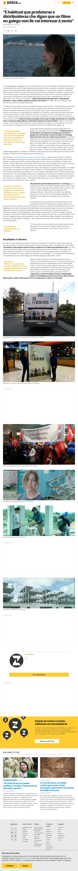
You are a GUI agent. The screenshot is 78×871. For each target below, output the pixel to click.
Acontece (48, 837)
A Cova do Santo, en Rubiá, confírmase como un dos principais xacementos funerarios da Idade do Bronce (57, 786)
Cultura (5, 8)
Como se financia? (36, 837)
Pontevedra (61, 836)
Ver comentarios (39, 675)
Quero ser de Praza (47, 741)
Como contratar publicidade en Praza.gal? (38, 829)
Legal (23, 837)
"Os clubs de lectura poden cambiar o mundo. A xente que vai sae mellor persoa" (20, 786)
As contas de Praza (38, 841)
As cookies (25, 839)
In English (25, 841)
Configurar (10, 866)
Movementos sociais (50, 848)
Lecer (47, 841)
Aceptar (25, 866)
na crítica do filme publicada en (30, 157)
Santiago (60, 838)
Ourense (47, 780)
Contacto (24, 831)
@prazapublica (15, 24)
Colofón (24, 835)
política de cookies (25, 858)
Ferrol (59, 829)
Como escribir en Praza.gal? (39, 833)
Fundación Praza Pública (27, 828)
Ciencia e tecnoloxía (49, 834)
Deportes (48, 831)
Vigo (59, 840)
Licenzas (24, 833)
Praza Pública (7, 24)
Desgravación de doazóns (38, 845)
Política (48, 829)
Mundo (48, 843)
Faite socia (67, 2)
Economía (49, 846)
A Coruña (60, 827)
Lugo (59, 831)
